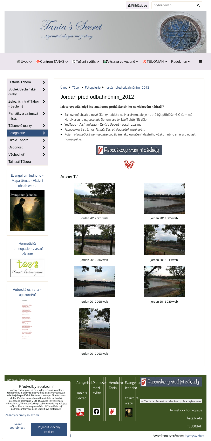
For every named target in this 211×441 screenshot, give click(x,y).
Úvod (24, 61)
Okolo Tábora (28, 140)
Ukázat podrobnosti (17, 425)
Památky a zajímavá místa (28, 116)
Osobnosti (28, 147)
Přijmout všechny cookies (49, 429)
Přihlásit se (137, 5)
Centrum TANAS (51, 61)
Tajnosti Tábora (19, 161)
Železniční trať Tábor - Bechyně (28, 104)
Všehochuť (28, 154)
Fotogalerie (28, 133)
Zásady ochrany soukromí (22, 415)
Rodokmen (180, 61)
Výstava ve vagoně (120, 61)
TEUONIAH (154, 61)
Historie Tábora (28, 82)
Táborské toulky (28, 125)
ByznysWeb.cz (194, 435)
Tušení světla (85, 61)
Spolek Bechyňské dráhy (28, 92)
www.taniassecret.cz (21, 379)
